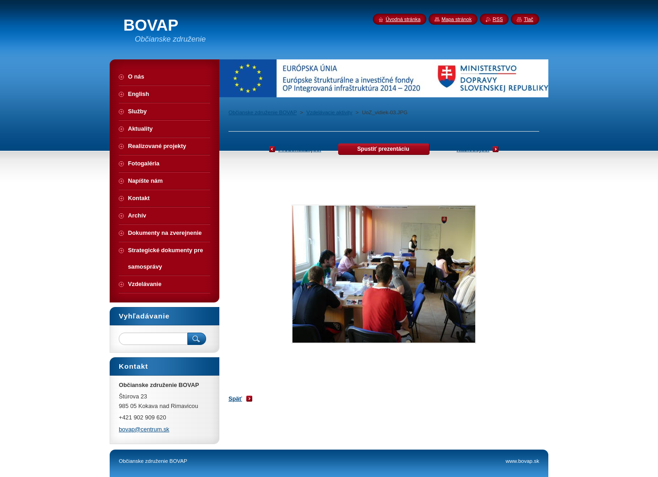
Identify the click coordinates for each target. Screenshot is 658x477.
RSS (498, 19)
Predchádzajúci (299, 149)
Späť (235, 398)
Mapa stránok (456, 19)
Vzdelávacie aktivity (330, 112)
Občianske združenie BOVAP (262, 112)
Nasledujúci (472, 149)
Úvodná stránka (403, 19)
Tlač (528, 19)
